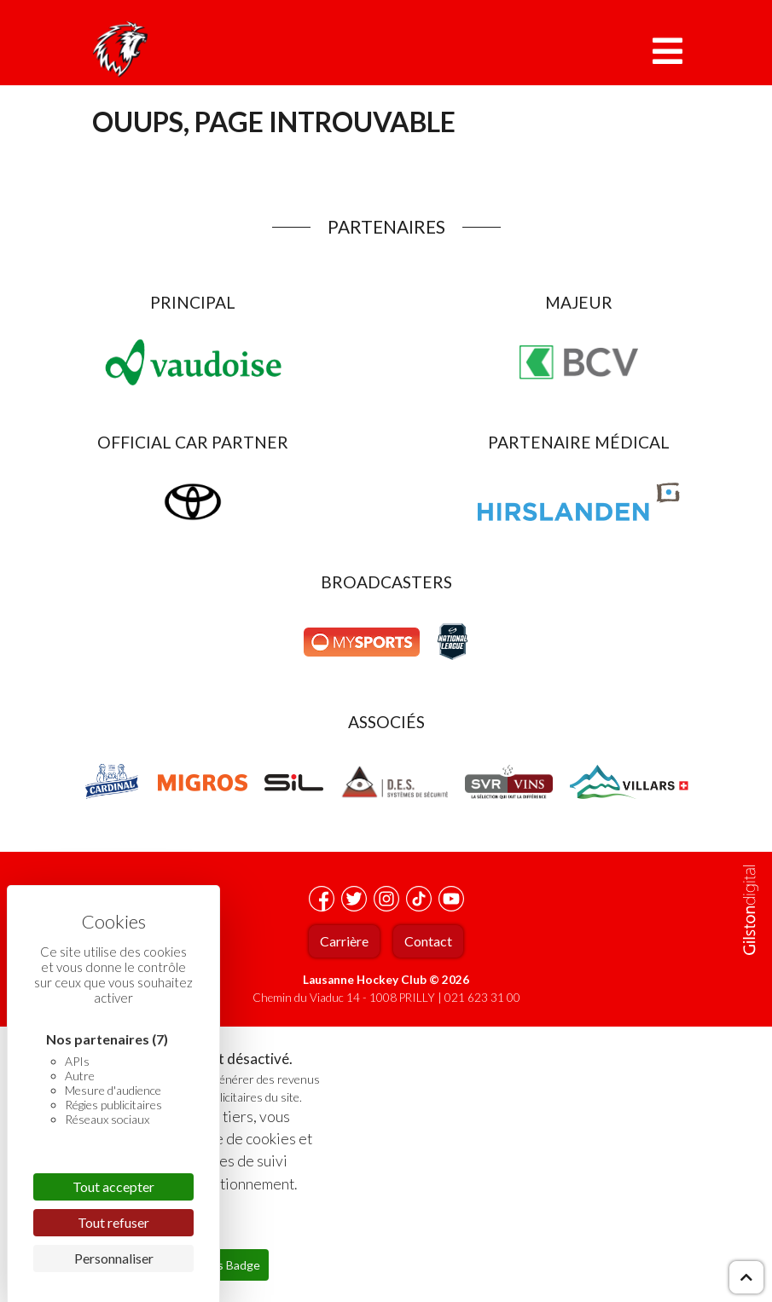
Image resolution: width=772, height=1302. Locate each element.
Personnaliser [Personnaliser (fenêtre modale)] (114, 1258)
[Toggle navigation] (667, 51)
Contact (428, 941)
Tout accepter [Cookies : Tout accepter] (113, 1186)
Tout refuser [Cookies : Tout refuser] (113, 1222)
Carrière (344, 941)
